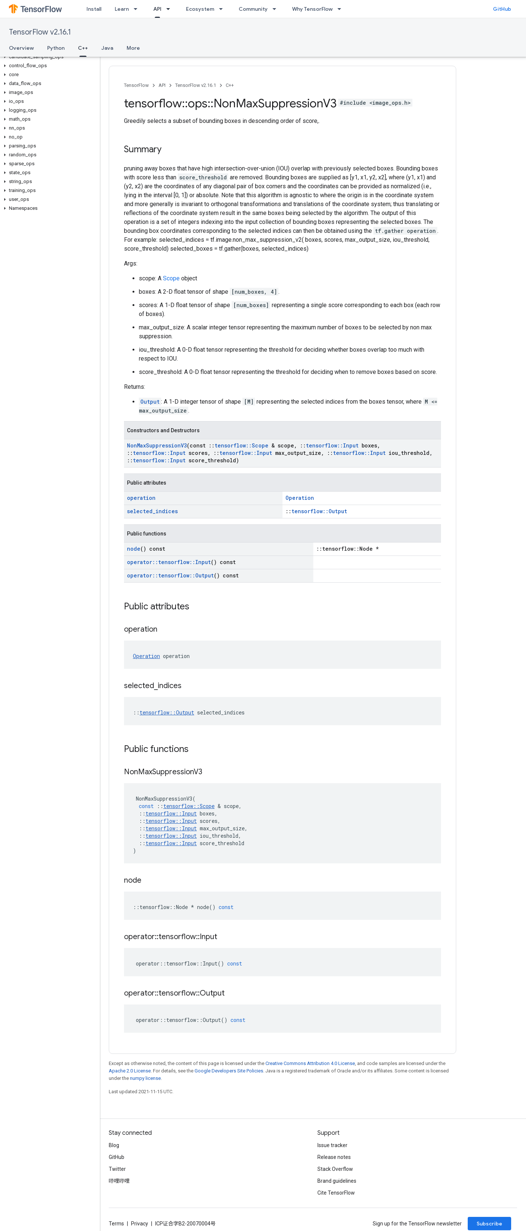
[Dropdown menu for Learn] (138, 9)
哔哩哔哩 (119, 1181)
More (133, 48)
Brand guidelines (336, 1181)
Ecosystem (200, 9)
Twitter (117, 1169)
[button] (48, 56)
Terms (116, 1224)
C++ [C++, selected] (83, 48)
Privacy (139, 1224)
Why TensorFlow (312, 9)
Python (56, 48)
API (162, 85)
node (133, 548)
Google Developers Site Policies (229, 1071)
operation (141, 497)
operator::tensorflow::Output (170, 575)
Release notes (334, 1157)
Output (150, 401)
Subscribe (489, 1223)
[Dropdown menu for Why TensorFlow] (341, 9)
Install (93, 9)
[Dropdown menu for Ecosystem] (223, 9)
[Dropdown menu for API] (170, 9)
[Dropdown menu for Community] (276, 9)
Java (107, 48)
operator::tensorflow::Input (169, 562)
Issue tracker (332, 1145)
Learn (122, 9)
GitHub (502, 9)
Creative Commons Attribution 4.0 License (310, 1063)
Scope (171, 278)
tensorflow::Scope (241, 445)
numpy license (145, 1078)
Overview (21, 48)
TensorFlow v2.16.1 (40, 32)
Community (253, 9)
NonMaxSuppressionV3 (157, 445)
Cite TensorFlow (336, 1193)
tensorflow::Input (332, 445)
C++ (230, 85)
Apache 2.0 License (130, 1071)
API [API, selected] (157, 9)
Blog (114, 1145)
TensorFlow (136, 85)
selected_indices (152, 511)
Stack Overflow (335, 1169)
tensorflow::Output (319, 511)
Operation (299, 497)
